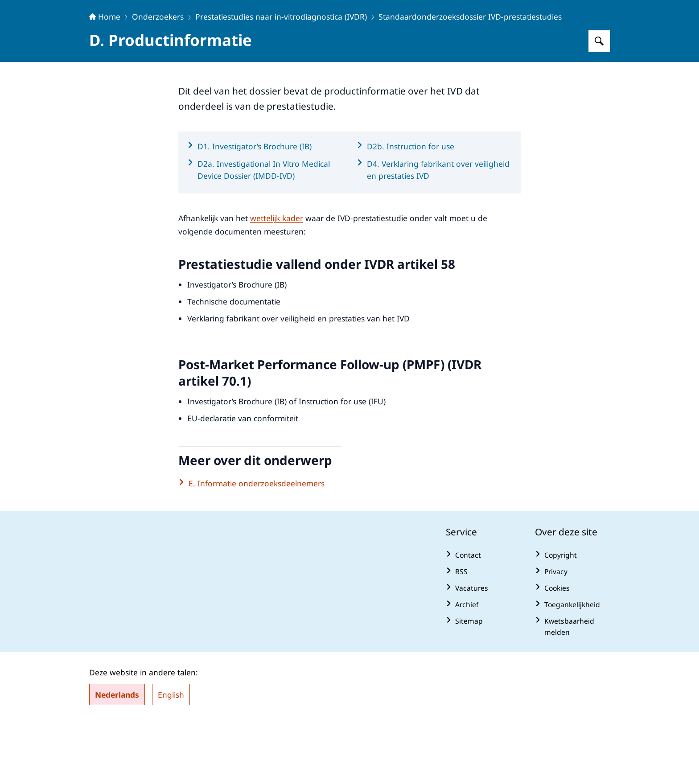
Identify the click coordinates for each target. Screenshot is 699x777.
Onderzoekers (158, 72)
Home (104, 72)
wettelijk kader (276, 273)
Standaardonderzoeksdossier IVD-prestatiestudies (470, 72)
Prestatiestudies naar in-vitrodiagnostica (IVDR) (281, 72)
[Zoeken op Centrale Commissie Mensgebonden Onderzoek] (599, 96)
